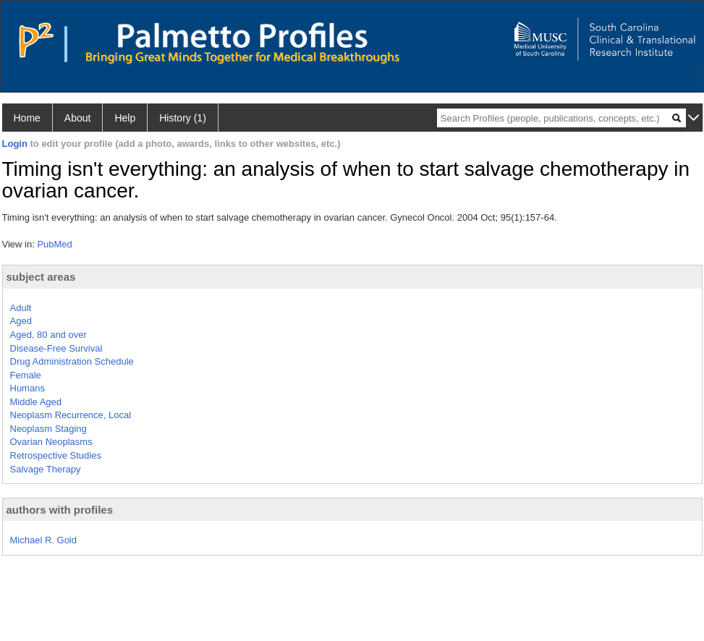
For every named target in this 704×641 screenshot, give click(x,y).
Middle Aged (36, 401)
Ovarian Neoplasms (51, 441)
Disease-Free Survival (56, 348)
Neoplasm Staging (48, 428)
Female (25, 375)
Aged (21, 320)
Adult (21, 307)
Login (14, 143)
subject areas (41, 277)
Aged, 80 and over (48, 334)
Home (27, 118)
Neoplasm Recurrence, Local (71, 414)
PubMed (54, 244)
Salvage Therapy (45, 469)
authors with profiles (60, 510)
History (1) (182, 118)
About (77, 118)
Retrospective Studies (55, 455)
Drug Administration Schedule (72, 361)
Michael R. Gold (43, 540)
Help (124, 118)
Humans (27, 388)
